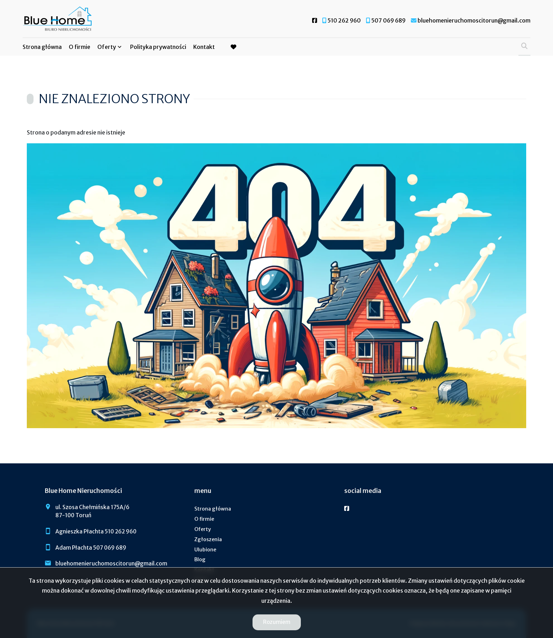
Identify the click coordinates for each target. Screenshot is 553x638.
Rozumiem (276, 622)
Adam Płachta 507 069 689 (90, 547)
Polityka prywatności (158, 46)
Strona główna (42, 46)
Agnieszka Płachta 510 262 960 (95, 531)
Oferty (106, 46)
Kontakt (204, 46)
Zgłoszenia (208, 539)
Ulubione (205, 549)
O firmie (79, 46)
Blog (200, 559)
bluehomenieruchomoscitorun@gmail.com (111, 563)
